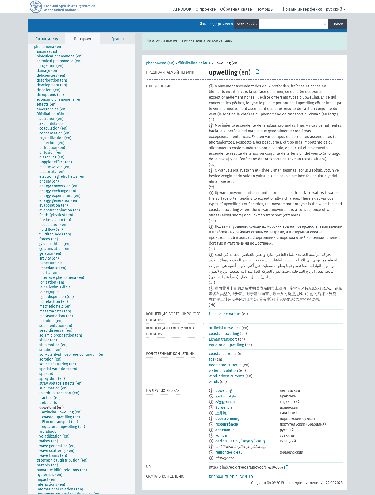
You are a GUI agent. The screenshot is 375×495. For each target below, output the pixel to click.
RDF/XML (216, 477)
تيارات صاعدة (225, 396)
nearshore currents (225, 365)
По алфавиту (46, 39)
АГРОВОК (182, 9)
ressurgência (226, 424)
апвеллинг (224, 430)
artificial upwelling (224, 328)
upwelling (223, 390)
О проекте (206, 9)
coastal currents (223, 353)
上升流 (221, 413)
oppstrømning (227, 418)
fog (211, 359)
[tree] (81, 269)
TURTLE (231, 477)
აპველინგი (225, 402)
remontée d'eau (229, 452)
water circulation (223, 370)
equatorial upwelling (226, 345)
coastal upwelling (224, 333)
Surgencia (224, 407)
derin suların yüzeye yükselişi (240, 441)
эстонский (246, 24)
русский (334, 9)
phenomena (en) (160, 63)
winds (214, 382)
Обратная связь (236, 9)
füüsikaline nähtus (194, 63)
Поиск (337, 24)
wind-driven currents (226, 376)
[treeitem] (50, 46)
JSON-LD (246, 477)
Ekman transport (223, 339)
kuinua (221, 435)
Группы (117, 39)
